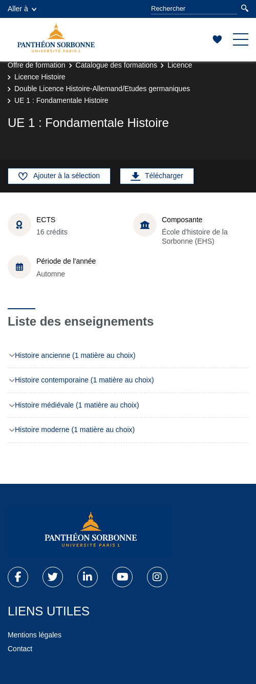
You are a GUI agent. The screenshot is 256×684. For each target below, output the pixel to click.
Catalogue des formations (117, 65)
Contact (20, 649)
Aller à (22, 9)
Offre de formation (37, 65)
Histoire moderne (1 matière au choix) (75, 429)
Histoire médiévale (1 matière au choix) (77, 405)
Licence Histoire (40, 77)
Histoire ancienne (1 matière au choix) (75, 355)
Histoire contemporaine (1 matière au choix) (84, 380)
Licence (179, 65)
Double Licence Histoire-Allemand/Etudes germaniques (102, 88)
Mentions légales (34, 635)
